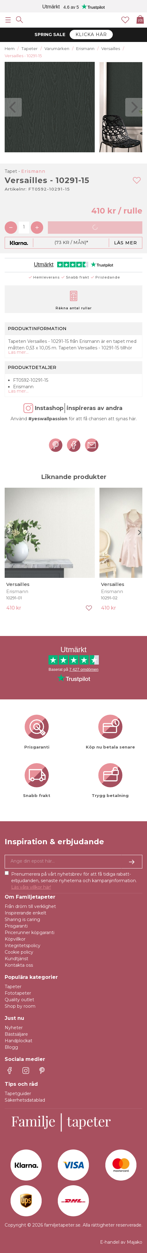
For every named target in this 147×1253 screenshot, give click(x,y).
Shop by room (20, 1006)
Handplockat (18, 1040)
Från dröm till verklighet (30, 906)
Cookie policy (19, 952)
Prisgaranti (16, 926)
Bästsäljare (16, 1034)
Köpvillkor (15, 939)
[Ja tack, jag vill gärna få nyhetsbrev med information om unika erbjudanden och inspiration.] (73, 861)
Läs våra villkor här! (31, 887)
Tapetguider (18, 1093)
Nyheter (14, 1027)
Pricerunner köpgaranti (29, 932)
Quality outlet (19, 999)
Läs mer (125, 243)
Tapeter (13, 986)
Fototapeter (18, 993)
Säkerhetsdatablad (25, 1100)
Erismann (33, 171)
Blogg (11, 1047)
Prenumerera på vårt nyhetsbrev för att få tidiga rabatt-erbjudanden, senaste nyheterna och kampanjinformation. (74, 880)
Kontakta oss (19, 965)
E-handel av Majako (121, 1242)
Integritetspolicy (22, 945)
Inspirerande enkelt (25, 913)
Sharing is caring (22, 919)
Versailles (18, 584)
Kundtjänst (16, 958)
